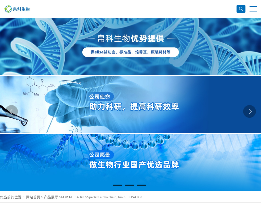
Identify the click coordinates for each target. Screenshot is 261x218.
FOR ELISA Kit (72, 197)
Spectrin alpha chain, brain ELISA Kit (114, 197)
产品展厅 (51, 197)
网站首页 (33, 197)
